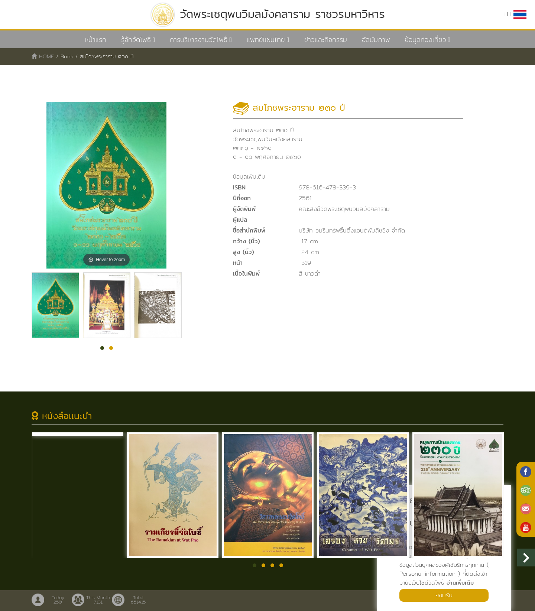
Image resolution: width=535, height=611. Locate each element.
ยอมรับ (444, 595)
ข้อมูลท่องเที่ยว (425, 39)
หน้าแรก (95, 39)
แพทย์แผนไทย (266, 39)
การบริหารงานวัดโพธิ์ (198, 39)
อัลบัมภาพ (376, 39)
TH (514, 14)
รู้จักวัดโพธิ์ (136, 39)
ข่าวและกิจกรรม (325, 39)
